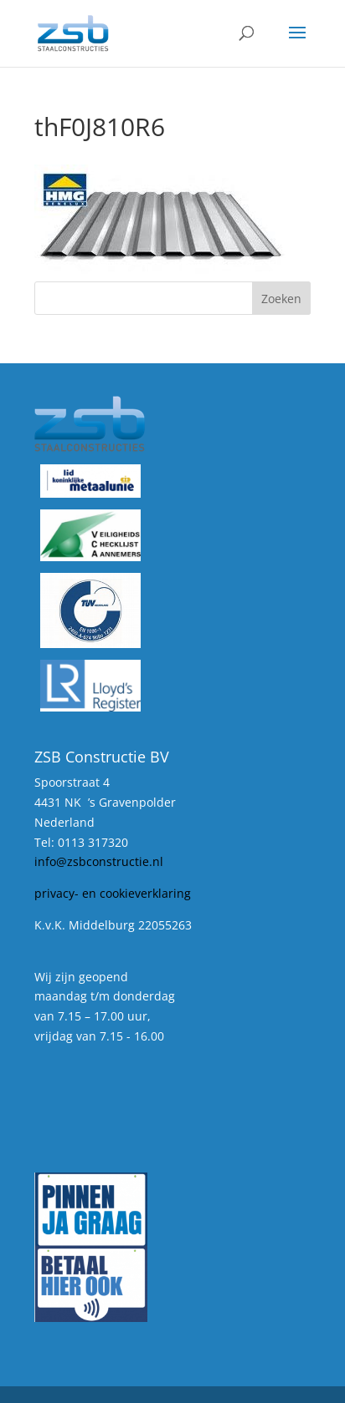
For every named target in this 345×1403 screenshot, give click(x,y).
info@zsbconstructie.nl (98, 861)
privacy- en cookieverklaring (112, 893)
